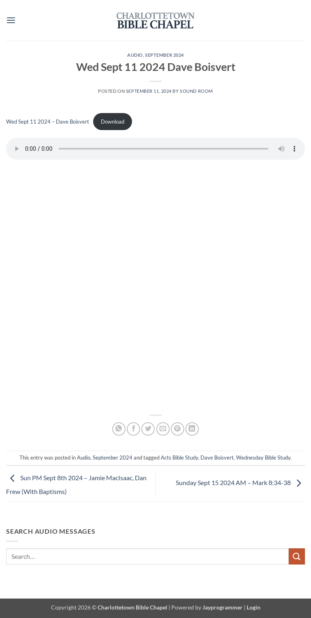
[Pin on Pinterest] (177, 429)
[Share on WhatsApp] (119, 429)
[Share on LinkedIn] (192, 429)
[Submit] (297, 556)
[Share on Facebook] (133, 429)
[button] (11, 20)
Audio (135, 55)
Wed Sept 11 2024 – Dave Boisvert (47, 121)
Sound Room (196, 91)
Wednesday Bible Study (263, 457)
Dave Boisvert (217, 457)
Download (112, 121)
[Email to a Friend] (163, 429)
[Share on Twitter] (148, 429)
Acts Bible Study (179, 457)
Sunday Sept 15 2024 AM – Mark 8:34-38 (240, 483)
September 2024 (164, 55)
